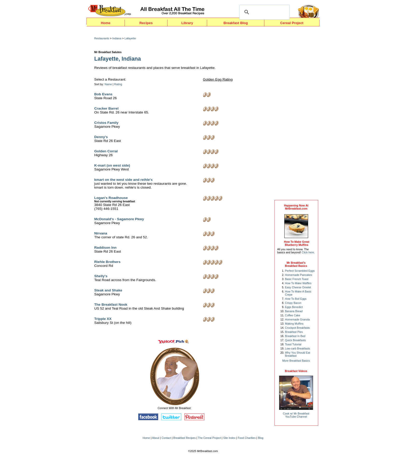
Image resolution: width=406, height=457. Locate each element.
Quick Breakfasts (295, 340)
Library (187, 23)
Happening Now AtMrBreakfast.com (296, 207)
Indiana (116, 38)
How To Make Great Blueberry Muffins (296, 243)
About (155, 437)
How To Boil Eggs (296, 298)
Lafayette (130, 38)
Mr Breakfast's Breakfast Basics (296, 264)
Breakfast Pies (294, 331)
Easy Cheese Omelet (298, 287)
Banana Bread (294, 311)
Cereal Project (291, 23)
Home (105, 23)
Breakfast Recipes (184, 437)
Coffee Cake (292, 315)
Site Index (229, 437)
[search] (263, 12)
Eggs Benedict (294, 307)
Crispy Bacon (293, 302)
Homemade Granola (297, 319)
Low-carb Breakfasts (297, 348)
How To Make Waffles (298, 283)
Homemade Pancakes (298, 274)
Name (108, 84)
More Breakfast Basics (296, 360)
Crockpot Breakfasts (297, 327)
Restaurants (101, 38)
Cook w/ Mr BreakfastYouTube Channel (296, 415)
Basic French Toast (296, 279)
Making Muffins (294, 323)
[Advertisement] (296, 114)
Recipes (146, 23)
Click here (308, 252)
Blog (260, 437)
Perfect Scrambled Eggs (300, 270)
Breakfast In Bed (295, 336)
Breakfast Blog (235, 23)
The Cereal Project (209, 437)
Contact (166, 437)
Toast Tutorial (293, 344)
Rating (118, 84)
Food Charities (247, 437)
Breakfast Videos (296, 371)
